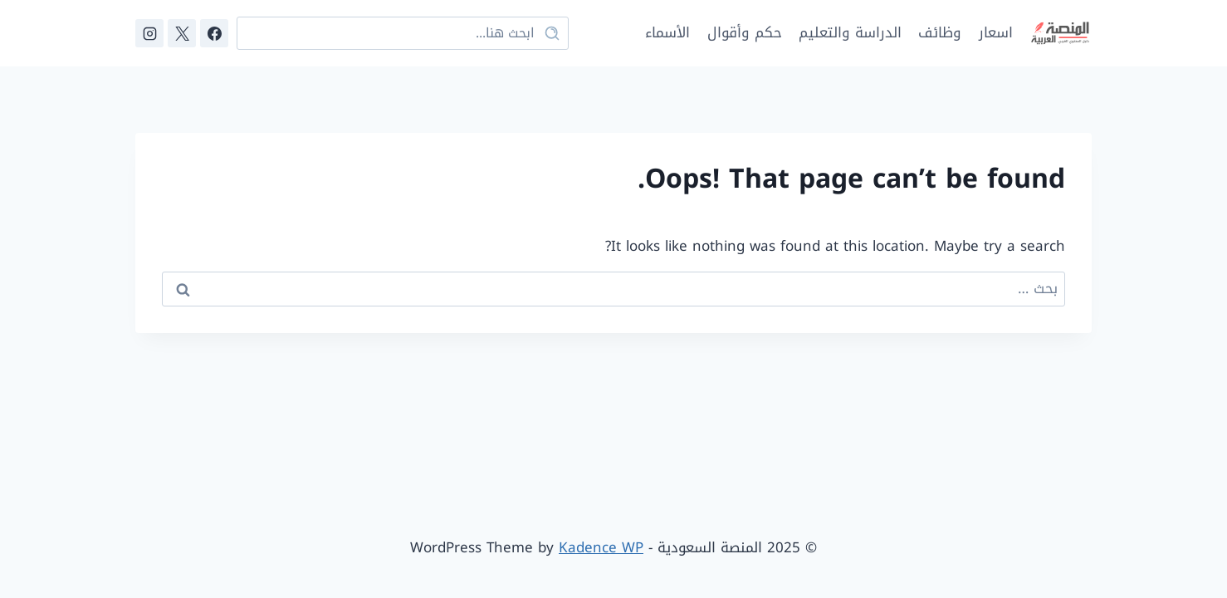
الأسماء (667, 32)
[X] (182, 33)
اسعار (996, 32)
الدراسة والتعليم (850, 32)
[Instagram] (149, 33)
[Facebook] (214, 33)
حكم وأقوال (744, 32)
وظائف (939, 32)
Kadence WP (601, 547)
